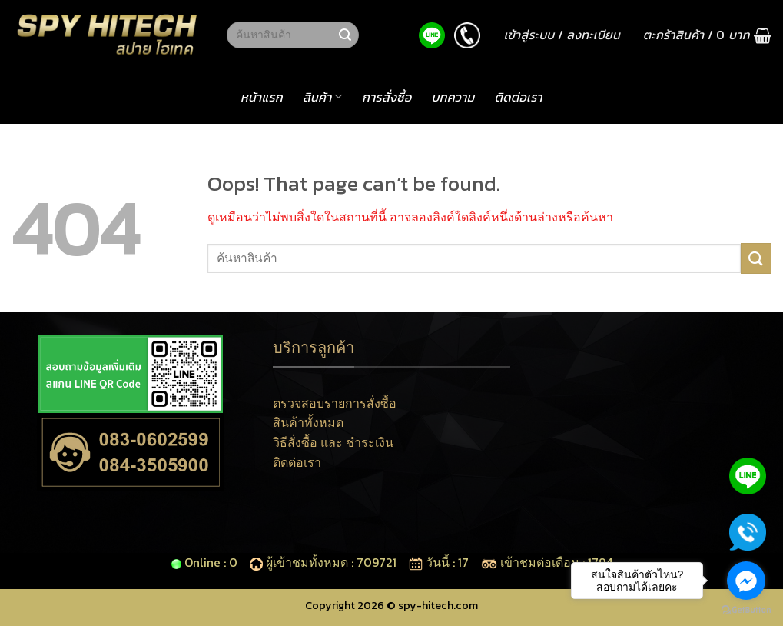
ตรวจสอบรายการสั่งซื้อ (334, 403)
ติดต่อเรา (518, 97)
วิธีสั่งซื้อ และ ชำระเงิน (333, 442)
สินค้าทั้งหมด (308, 422)
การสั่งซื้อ (386, 97)
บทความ (452, 97)
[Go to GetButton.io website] (746, 610)
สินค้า (322, 97)
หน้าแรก (262, 97)
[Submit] (345, 35)
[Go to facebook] (746, 580)
